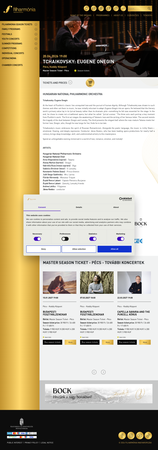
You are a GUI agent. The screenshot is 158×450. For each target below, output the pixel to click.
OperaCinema (9, 58)
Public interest (14, 442)
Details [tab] (79, 207)
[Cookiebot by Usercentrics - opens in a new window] (121, 199)
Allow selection (79, 249)
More (70, 347)
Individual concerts (13, 53)
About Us (118, 15)
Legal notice (47, 442)
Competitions (9, 48)
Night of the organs (80, 15)
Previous (94, 372)
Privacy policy (31, 442)
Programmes (102, 15)
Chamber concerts (12, 65)
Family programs (11, 29)
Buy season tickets (52, 347)
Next (103, 372)
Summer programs (12, 43)
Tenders (147, 15)
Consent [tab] (42, 207)
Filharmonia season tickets (17, 24)
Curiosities (133, 15)
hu (123, 8)
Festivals (7, 34)
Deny (43, 249)
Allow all (114, 249)
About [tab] (116, 207)
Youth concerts (10, 38)
